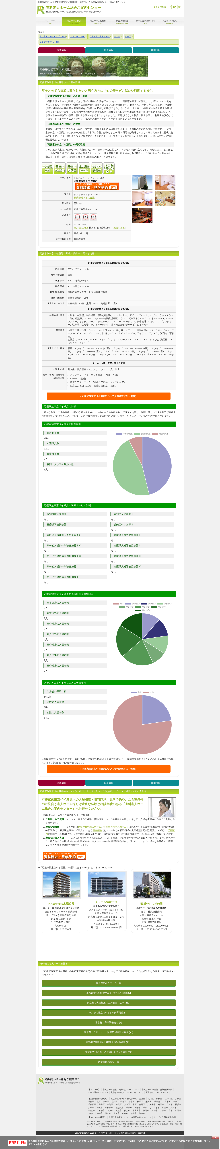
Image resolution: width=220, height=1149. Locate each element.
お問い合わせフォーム (131, 1126)
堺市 (171, 1110)
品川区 (115, 1101)
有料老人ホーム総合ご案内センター (73, 9)
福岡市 (134, 1113)
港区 (135, 1104)
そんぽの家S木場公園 (60, 903)
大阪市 (163, 1110)
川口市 (165, 1107)
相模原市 (109, 1107)
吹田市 (178, 1110)
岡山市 (108, 1113)
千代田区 (92, 1104)
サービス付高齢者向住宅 (165, 1117)
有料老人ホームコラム (129, 1089)
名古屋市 (137, 1110)
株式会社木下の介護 (84, 197)
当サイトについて (135, 1092)
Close (215, 1137)
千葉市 (129, 1107)
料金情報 (108, 50)
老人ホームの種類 (150, 1089)
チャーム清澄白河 (106, 902)
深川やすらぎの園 (151, 903)
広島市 (125, 1113)
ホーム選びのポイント (98, 1092)
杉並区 (140, 1101)
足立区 (142, 1098)
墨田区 (149, 1101)
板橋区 (159, 1098)
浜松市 (155, 1110)
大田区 (178, 1098)
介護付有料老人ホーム (89, 826)
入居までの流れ (118, 1092)
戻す (174, 7)
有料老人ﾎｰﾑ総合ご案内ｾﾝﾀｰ (62, 1081)
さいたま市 (155, 1107)
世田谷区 (158, 1101)
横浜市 (178, 1104)
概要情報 (61, 50)
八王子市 (152, 1104)
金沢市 (117, 1113)
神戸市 (100, 1113)
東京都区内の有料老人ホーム (124, 1098)
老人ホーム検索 (110, 1089)
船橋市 (138, 1107)
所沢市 (174, 1107)
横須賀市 (120, 1107)
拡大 (179, 7)
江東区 (106, 1101)
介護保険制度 (166, 1089)
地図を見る (119, 227)
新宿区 (132, 1101)
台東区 (167, 1101)
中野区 (110, 1104)
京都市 (91, 1113)
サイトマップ (162, 1092)
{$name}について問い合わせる (97, 186)
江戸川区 (169, 1098)
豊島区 (102, 1104)
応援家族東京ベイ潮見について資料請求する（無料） (109, 396)
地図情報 (155, 50)
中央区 (176, 1101)
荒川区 (151, 1098)
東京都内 (97, 830)
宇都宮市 (92, 1110)
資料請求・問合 (17, 1142)
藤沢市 (100, 1107)
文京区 (127, 1104)
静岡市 (146, 1110)
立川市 (170, 1104)
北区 (99, 1101)
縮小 (170, 7)
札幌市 (119, 1110)
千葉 (145, 1107)
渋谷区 (123, 1101)
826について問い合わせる (64, 856)
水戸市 (110, 1110)
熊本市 (142, 1113)
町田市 (161, 1104)
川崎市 (91, 1107)
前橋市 (102, 1110)
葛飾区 (91, 1101)
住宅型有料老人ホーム (114, 826)
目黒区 (142, 1104)
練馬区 (119, 1104)
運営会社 (150, 1092)
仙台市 (127, 1110)
